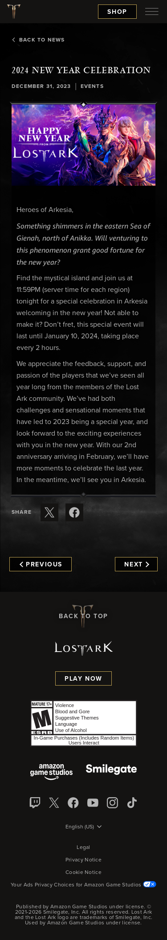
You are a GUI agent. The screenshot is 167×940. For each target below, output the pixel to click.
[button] (83, 145)
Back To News (38, 40)
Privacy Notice (83, 860)
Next (136, 565)
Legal (83, 847)
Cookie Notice (83, 872)
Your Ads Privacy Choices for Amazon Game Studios (83, 885)
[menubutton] (152, 11)
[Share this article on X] (49, 512)
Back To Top (83, 616)
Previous (41, 565)
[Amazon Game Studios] (51, 773)
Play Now (83, 679)
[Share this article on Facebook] (74, 512)
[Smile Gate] (111, 773)
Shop (117, 12)
